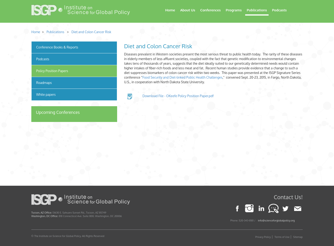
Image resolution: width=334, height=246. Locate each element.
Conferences (210, 10)
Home (170, 10)
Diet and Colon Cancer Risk (91, 32)
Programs (234, 10)
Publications (257, 10)
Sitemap (298, 237)
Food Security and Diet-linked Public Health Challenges (182, 77)
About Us (187, 10)
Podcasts (279, 10)
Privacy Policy (263, 237)
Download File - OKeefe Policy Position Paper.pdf (178, 96)
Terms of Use (282, 237)
